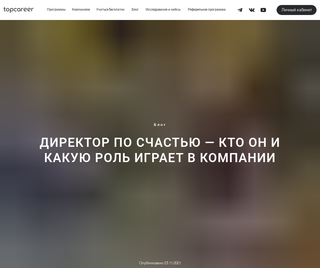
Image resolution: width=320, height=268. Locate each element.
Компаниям (81, 9)
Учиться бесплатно (110, 9)
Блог (135, 9)
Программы (56, 9)
